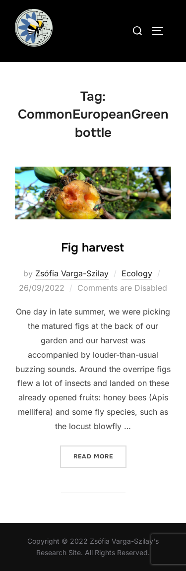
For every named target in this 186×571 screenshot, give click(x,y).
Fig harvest (92, 247)
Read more (99, 455)
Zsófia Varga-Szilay (72, 273)
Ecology (137, 273)
